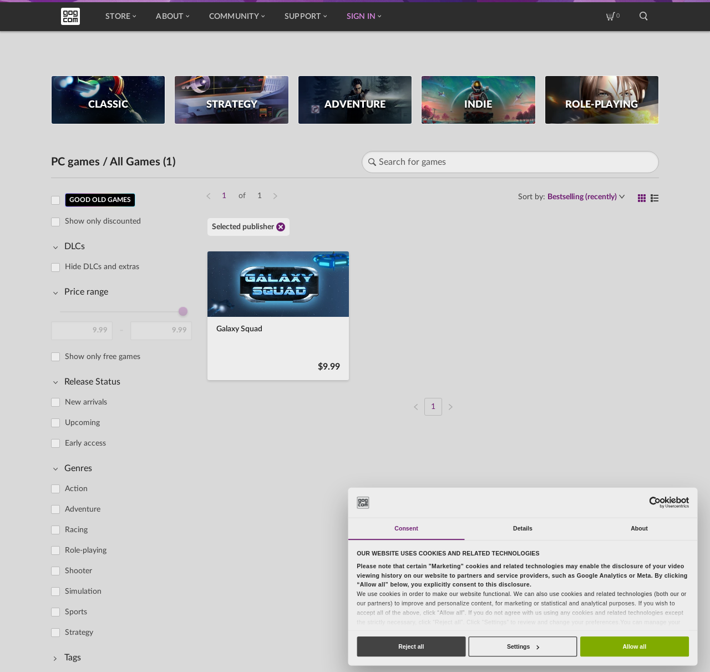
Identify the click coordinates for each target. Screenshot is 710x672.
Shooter (78, 571)
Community (237, 17)
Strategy (79, 632)
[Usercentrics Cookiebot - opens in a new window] (655, 502)
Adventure (82, 509)
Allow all (634, 646)
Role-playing (85, 550)
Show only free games (102, 357)
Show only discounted (103, 221)
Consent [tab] (406, 528)
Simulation (83, 591)
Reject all (411, 646)
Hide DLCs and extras (102, 267)
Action (76, 489)
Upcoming (82, 423)
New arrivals (86, 402)
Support (306, 17)
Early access (85, 443)
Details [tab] (522, 528)
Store (120, 17)
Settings (523, 646)
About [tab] (639, 528)
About (172, 17)
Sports (76, 612)
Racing (76, 530)
